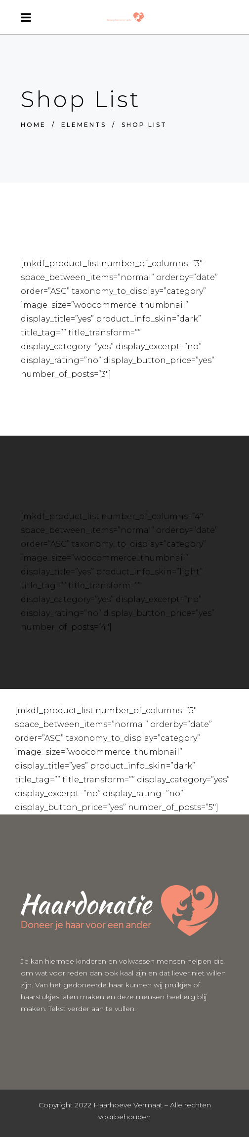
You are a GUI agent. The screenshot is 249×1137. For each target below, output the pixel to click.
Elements (83, 124)
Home (33, 124)
